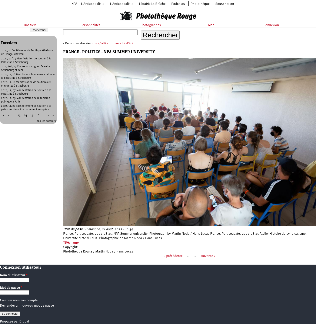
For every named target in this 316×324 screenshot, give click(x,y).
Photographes (150, 25)
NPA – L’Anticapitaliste (87, 4)
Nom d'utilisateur (14, 275)
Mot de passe (11, 288)
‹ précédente (173, 256)
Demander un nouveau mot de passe (27, 305)
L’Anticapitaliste (121, 4)
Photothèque (200, 4)
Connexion (271, 25)
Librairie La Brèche (152, 4)
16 (37, 115)
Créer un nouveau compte (19, 300)
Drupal (24, 321)
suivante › (207, 256)
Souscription (224, 4)
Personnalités (90, 25)
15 (31, 115)
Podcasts (178, 4)
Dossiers (30, 25)
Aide (211, 25)
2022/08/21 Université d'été (112, 43)
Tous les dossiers (46, 121)
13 (19, 115)
